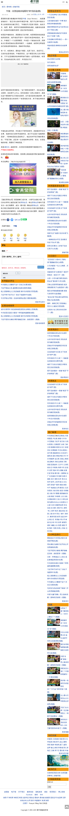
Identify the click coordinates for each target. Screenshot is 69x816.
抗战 (62, 517)
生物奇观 (50, 773)
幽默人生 (54, 525)
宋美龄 (57, 519)
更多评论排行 (40, 303)
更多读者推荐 (40, 324)
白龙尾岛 (62, 502)
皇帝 (59, 522)
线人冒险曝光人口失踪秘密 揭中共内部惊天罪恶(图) (19, 292)
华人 (61, 508)
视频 (50, 605)
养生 (50, 531)
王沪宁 (60, 465)
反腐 (65, 470)
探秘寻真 (16, 7)
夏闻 (65, 742)
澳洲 (51, 517)
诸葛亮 (64, 522)
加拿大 (64, 476)
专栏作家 (52, 735)
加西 (47, 800)
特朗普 (49, 438)
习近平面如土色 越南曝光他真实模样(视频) (16, 289)
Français (31, 803)
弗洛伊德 (59, 456)
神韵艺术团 (18, 798)
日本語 (44, 803)
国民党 (49, 456)
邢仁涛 (65, 748)
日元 (65, 482)
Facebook (29, 795)
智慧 (59, 525)
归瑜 (54, 742)
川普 (66, 436)
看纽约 (36, 798)
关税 (56, 462)
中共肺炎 (50, 436)
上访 (62, 496)
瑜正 (48, 750)
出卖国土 (50, 444)
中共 (63, 467)
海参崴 (53, 488)
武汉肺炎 (61, 436)
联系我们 (53, 792)
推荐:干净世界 (8, 798)
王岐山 (62, 459)
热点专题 (52, 55)
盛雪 (65, 745)
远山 (61, 742)
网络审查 (52, 499)
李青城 (60, 748)
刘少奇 (51, 522)
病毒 (59, 438)
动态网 (59, 798)
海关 (56, 511)
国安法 (58, 447)
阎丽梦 (51, 459)
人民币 (57, 482)
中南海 (54, 467)
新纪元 (7, 147)
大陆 (50, 493)
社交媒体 (52, 476)
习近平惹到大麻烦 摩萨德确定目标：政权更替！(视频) (20, 320)
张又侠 (62, 441)
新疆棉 (53, 447)
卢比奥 (54, 438)
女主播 (53, 508)
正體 (63, 2)
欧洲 (43, 800)
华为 (58, 470)
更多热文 (65, 429)
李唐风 (57, 745)
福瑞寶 (47, 798)
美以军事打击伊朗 (53, 59)
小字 (43, 14)
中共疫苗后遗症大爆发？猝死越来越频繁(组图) (17, 314)
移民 (65, 508)
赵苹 (48, 748)
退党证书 (53, 798)
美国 (48, 465)
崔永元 (49, 467)
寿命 (63, 528)
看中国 (57, 473)
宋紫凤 (49, 739)
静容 (56, 748)
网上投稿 (61, 792)
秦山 (52, 748)
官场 (52, 473)
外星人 (59, 528)
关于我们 (21, 792)
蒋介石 (52, 519)
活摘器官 (57, 444)
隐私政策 (39, 792)
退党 (54, 456)
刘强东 (49, 490)
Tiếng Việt (38, 803)
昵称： (4, 251)
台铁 (62, 444)
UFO (64, 456)
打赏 (34, 14)
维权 (52, 496)
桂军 (58, 517)
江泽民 (65, 465)
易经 (49, 525)
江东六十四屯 (61, 499)
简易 (61, 739)
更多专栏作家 (64, 753)
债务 (56, 479)
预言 (51, 528)
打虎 (48, 473)
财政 (61, 485)
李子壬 (57, 750)
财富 (65, 485)
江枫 (52, 750)
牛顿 (24, 19)
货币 (52, 482)
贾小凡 (65, 739)
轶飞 (57, 742)
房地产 (53, 485)
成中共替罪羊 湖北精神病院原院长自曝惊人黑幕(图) (19, 310)
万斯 (65, 462)
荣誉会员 (23, 202)
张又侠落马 (51, 62)
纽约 (32, 800)
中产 (48, 488)
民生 (58, 514)
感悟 (63, 525)
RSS (41, 795)
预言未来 (57, 773)
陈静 (52, 745)
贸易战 (51, 441)
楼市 (57, 485)
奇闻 (55, 528)
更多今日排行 (64, 316)
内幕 (59, 467)
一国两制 (63, 473)
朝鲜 (60, 476)
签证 (63, 511)
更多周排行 (64, 377)
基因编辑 (62, 493)
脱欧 (48, 479)
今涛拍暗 (55, 739)
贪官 (50, 470)
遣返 (60, 511)
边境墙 (60, 462)
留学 (53, 511)
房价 (57, 490)
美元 (63, 479)
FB (57, 476)
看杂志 (31, 798)
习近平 (57, 441)
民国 (55, 517)
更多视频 (65, 732)
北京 (66, 488)
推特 (36, 795)
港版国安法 (56, 453)
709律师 (57, 496)
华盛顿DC (38, 800)
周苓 (48, 745)
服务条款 (30, 792)
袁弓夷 (49, 453)
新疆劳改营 (59, 505)
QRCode (17, 220)
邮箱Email (50, 782)
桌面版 (6, 792)
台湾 (57, 488)
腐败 (61, 470)
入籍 (50, 514)
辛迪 (66, 750)
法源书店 (25, 798)
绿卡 (54, 514)
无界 (64, 798)
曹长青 (62, 750)
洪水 (48, 450)
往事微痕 (54, 450)
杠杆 (59, 479)
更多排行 (65, 601)
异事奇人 (50, 776)
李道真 (49, 742)
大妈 (54, 490)
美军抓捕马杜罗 (53, 66)
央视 (58, 508)
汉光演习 (64, 453)
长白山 (56, 502)
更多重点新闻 (64, 182)
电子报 (13, 792)
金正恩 (57, 459)
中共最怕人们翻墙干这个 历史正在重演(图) (16, 286)
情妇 (54, 470)
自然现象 (64, 773)
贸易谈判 (54, 465)
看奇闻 (9, 7)
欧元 (61, 482)
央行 (52, 479)
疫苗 (66, 447)
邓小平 (62, 519)
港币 (48, 485)
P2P (54, 493)
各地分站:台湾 (25, 800)
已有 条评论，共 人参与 (11, 257)
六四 (66, 441)
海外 (62, 514)
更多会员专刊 (64, 52)
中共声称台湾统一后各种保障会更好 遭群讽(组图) (18, 299)
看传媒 (42, 798)
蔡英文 (62, 488)
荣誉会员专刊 (54, 11)
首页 (3, 7)
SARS (53, 505)
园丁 (61, 745)
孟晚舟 (51, 462)
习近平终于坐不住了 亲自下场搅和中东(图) (16, 296)
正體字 (25, 803)
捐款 (46, 792)
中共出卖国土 (62, 450)
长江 (63, 447)
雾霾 (57, 493)
